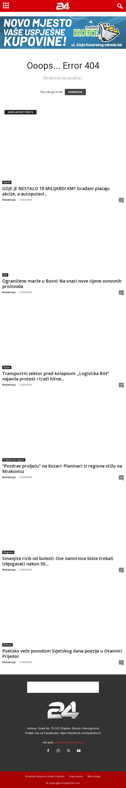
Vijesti (6, 182)
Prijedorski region (13, 459)
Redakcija (9, 199)
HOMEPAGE (75, 92)
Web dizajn (94, 776)
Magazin (8, 552)
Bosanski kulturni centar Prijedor (45, 776)
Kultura (7, 644)
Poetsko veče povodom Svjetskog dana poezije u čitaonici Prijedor (62, 653)
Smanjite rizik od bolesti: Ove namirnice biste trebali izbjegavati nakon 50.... (57, 561)
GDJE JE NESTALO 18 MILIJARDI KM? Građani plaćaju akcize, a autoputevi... (56, 191)
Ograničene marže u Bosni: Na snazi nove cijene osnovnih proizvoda (62, 283)
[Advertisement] (63, 687)
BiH (5, 274)
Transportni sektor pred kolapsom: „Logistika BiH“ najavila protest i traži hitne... (55, 376)
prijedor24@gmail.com (69, 742)
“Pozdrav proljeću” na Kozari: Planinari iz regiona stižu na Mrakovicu (62, 468)
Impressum (76, 776)
